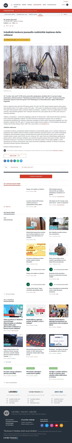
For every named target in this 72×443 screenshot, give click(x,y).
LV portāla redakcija (28, 420)
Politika (36, 325)
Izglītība (36, 375)
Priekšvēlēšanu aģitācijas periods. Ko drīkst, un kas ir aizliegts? (35, 321)
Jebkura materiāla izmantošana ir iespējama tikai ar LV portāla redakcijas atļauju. (25, 433)
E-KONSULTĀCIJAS (51, 4)
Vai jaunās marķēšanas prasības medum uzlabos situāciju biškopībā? (34, 260)
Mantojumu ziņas (34, 402)
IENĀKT (66, 1)
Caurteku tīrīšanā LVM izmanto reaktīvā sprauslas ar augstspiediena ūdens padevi (34, 202)
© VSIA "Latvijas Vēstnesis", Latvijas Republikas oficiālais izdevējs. (21, 435)
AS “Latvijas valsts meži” (10, 19)
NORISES (24, 4)
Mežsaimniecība (14, 167)
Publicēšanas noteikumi (58, 150)
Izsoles (32, 401)
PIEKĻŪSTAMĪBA (10, 423)
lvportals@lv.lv (29, 422)
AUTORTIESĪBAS (9, 425)
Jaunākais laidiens (35, 399)
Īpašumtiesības (60, 379)
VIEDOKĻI (29, 4)
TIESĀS (44, 4)
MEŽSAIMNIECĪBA (8, 219)
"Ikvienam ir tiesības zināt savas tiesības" (20, 431)
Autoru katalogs (58, 401)
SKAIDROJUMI (17, 4)
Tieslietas (59, 327)
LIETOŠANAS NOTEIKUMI (12, 421)
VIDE (5, 218)
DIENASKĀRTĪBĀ (37, 4)
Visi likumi (12, 402)
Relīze (10, 23)
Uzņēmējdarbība (60, 196)
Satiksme (13, 358)
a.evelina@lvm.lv (43, 124)
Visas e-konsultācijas (11, 382)
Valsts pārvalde (14, 330)
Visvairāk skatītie (13, 401)
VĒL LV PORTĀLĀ (9, 300)
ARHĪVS (15, 6)
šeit (20, 146)
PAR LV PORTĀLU (10, 419)
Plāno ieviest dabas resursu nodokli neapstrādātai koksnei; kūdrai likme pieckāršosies (57, 260)
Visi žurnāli (57, 402)
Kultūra (36, 356)
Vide (17, 23)
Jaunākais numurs (58, 399)
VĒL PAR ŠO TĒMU (9, 212)
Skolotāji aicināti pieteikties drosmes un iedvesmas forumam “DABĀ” (58, 275)
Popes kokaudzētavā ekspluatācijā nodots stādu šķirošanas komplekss (58, 290)
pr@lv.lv (32, 424)
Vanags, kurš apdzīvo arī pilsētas (35, 189)
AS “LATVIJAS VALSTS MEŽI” (12, 183)
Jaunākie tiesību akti (14, 399)
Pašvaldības (14, 375)
